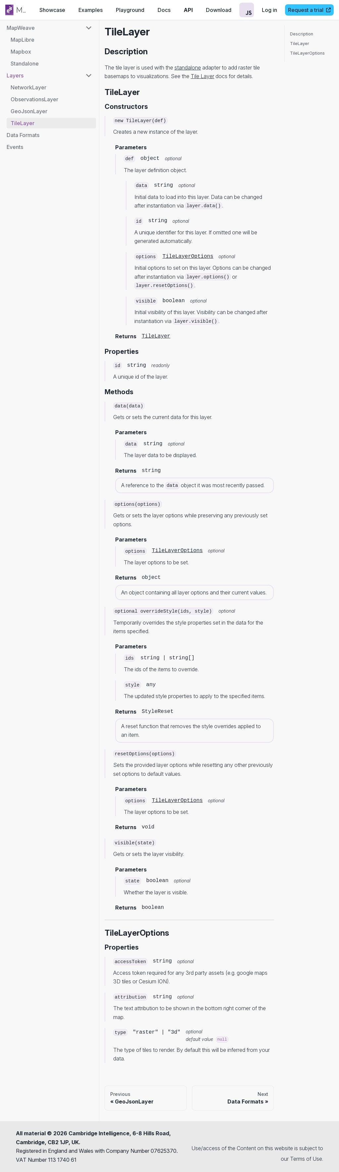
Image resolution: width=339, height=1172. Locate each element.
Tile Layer (202, 76)
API (188, 10)
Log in (269, 10)
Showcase (52, 10)
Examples (90, 10)
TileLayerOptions (188, 256)
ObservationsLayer (34, 99)
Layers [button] (15, 75)
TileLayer (22, 123)
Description (301, 33)
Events (15, 147)
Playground (130, 10)
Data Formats (23, 135)
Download (218, 10)
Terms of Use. (306, 1158)
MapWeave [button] (21, 27)
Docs (164, 10)
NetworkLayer (28, 87)
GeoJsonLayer (29, 111)
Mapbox (21, 51)
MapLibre (22, 39)
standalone (187, 67)
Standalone (25, 63)
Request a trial (309, 10)
